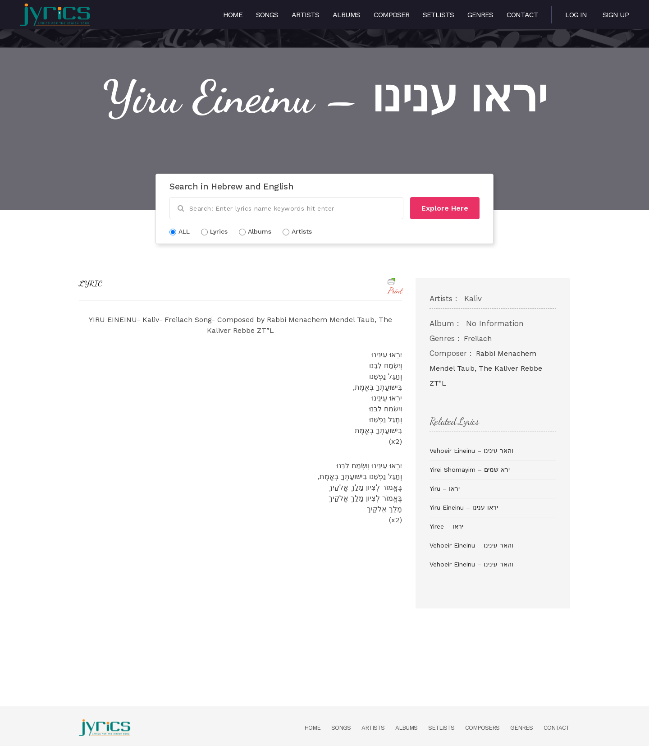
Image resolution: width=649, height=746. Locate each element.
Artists (305, 14)
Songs (267, 14)
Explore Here (444, 208)
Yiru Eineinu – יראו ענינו (464, 507)
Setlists (438, 14)
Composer (391, 14)
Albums (346, 14)
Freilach (478, 338)
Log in (576, 14)
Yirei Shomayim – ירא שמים (470, 469)
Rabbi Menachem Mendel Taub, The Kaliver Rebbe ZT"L (486, 368)
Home (232, 14)
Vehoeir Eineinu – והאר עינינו (471, 450)
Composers (482, 727)
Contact (522, 14)
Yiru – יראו (445, 488)
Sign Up (616, 14)
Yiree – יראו (446, 526)
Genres (480, 14)
